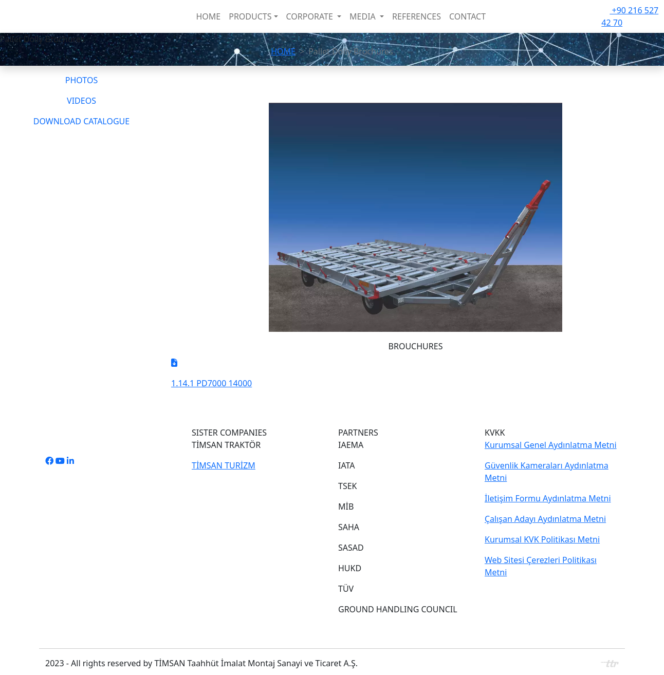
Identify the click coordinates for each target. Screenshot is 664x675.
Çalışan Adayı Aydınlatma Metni (545, 518)
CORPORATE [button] (310, 16)
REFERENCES (416, 16)
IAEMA (350, 445)
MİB (346, 506)
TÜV (346, 588)
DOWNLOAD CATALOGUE (81, 121)
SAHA (348, 527)
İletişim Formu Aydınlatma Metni (548, 498)
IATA (346, 465)
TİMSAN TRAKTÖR (226, 445)
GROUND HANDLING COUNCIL (397, 609)
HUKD (349, 568)
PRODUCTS (250, 16)
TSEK (347, 486)
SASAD (351, 547)
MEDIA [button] (363, 16)
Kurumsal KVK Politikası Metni (542, 539)
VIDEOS (81, 100)
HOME (208, 16)
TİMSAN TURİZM (223, 465)
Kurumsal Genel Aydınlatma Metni (551, 445)
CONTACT (467, 16)
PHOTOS (81, 80)
